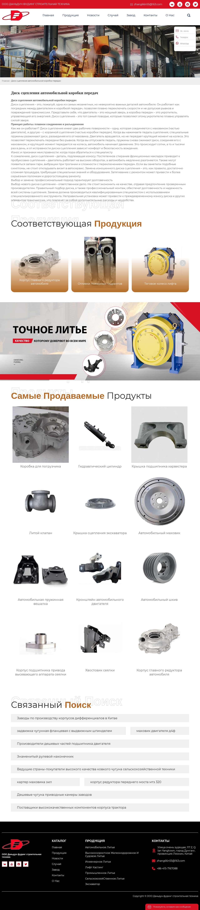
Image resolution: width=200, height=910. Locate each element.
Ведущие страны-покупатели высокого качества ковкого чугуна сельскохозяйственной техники (96, 769)
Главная (6, 81)
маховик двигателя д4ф (155, 731)
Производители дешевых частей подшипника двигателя (63, 744)
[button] (183, 263)
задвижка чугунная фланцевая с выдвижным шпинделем (64, 731)
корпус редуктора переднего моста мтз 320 (125, 782)
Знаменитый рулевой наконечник (45, 756)
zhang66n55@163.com (148, 4)
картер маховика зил (34, 782)
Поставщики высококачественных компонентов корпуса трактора (71, 807)
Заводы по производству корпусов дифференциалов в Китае (67, 718)
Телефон (182, 37)
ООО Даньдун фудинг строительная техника (36, 4)
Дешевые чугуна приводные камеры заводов (54, 795)
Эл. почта (182, 30)
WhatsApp (182, 43)
